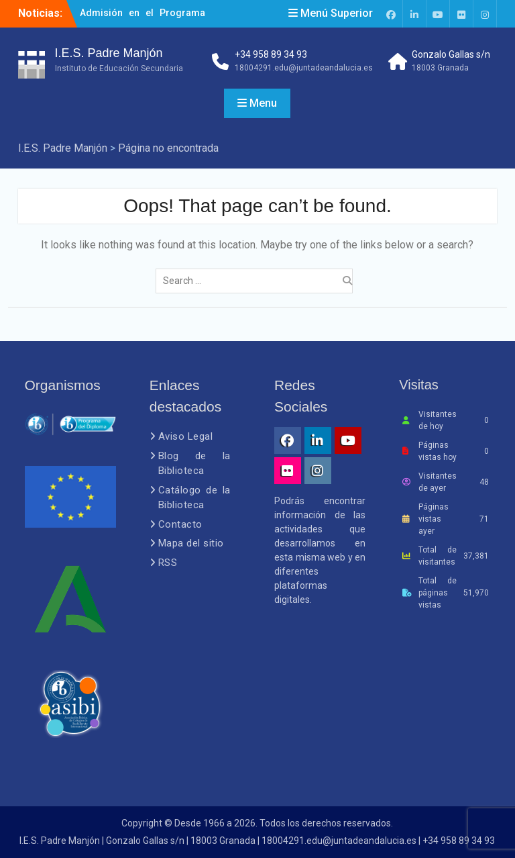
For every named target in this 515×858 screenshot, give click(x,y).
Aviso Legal (185, 436)
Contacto (180, 524)
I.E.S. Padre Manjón (109, 53)
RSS (168, 563)
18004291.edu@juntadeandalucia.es (304, 68)
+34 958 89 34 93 (271, 54)
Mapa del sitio (191, 543)
